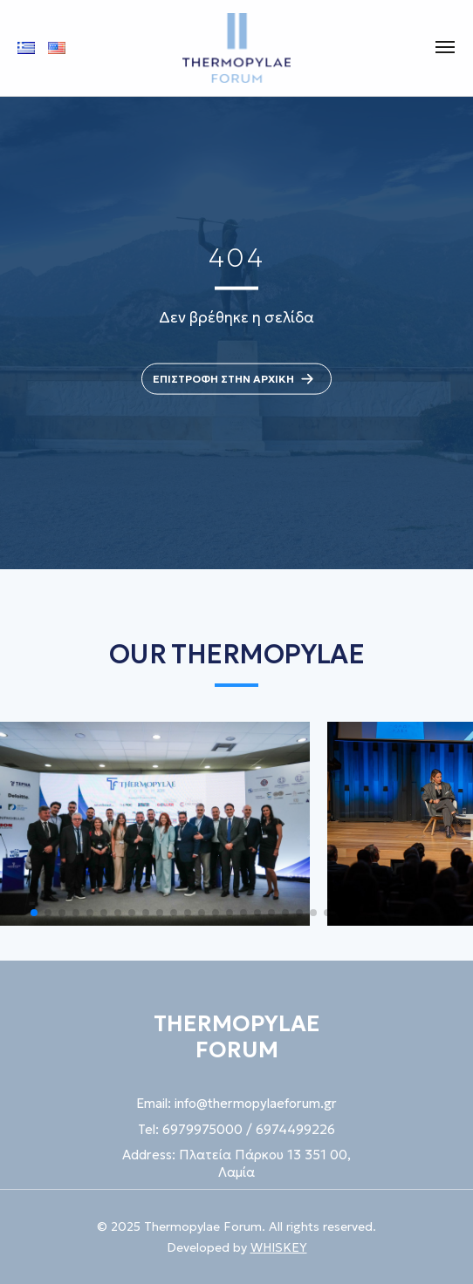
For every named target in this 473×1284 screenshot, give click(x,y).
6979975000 (202, 1129)
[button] (34, 912)
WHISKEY (278, 1247)
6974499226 (295, 1129)
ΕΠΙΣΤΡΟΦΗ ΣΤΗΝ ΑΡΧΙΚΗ (236, 378)
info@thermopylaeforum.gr (256, 1103)
